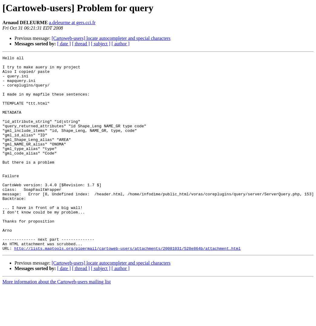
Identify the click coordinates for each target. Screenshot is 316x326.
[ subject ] (100, 43)
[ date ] (64, 43)
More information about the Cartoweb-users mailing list (56, 320)
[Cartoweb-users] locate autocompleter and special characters (111, 38)
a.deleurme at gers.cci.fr (72, 22)
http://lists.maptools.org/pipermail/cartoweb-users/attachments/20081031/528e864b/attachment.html (127, 287)
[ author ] (121, 43)
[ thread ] (81, 43)
